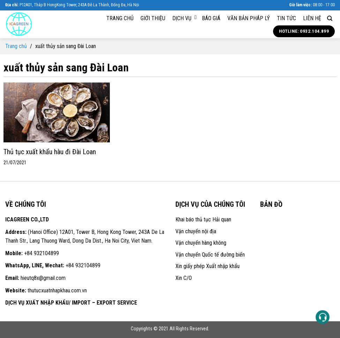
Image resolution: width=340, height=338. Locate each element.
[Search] (329, 18)
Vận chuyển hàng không (200, 242)
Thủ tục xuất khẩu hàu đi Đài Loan (49, 152)
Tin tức (286, 18)
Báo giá (211, 18)
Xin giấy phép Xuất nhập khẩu (207, 266)
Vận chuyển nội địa (195, 231)
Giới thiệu (153, 18)
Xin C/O (183, 278)
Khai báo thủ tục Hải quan (203, 219)
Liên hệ (312, 18)
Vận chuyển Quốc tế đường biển (210, 254)
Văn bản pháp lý (248, 18)
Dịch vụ (184, 18)
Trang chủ (120, 18)
